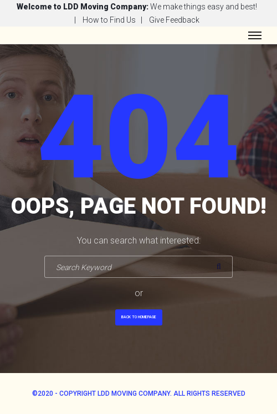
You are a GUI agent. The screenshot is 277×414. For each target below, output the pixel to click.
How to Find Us (109, 19)
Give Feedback (174, 19)
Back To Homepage (138, 317)
